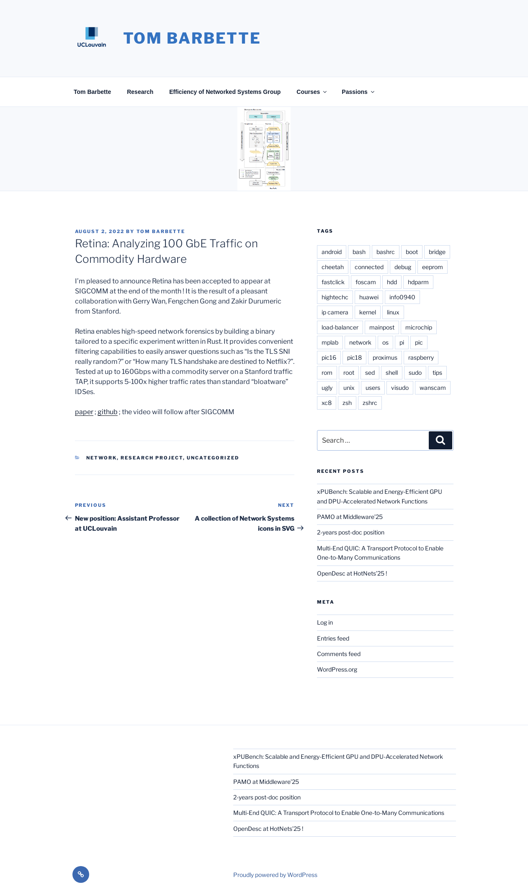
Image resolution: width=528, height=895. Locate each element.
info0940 (402, 297)
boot (412, 251)
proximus (385, 357)
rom (327, 372)
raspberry (421, 357)
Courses (312, 91)
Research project (152, 458)
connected (369, 266)
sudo (415, 372)
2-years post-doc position (350, 532)
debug (402, 266)
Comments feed (339, 653)
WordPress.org (337, 669)
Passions (358, 91)
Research (140, 91)
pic (419, 342)
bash (359, 251)
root (348, 372)
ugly (327, 387)
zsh (347, 402)
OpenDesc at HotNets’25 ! (352, 573)
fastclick (333, 281)
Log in (325, 622)
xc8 (327, 402)
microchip (418, 327)
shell (392, 372)
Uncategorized (213, 458)
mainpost (381, 327)
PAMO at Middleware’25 (350, 516)
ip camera (335, 312)
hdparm (418, 281)
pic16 (329, 357)
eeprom (432, 266)
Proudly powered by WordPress (275, 874)
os (385, 342)
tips (437, 372)
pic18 (354, 357)
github (108, 412)
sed (370, 372)
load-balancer (340, 327)
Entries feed (333, 638)
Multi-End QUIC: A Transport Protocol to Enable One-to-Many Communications (338, 812)
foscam (365, 281)
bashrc (385, 251)
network (360, 342)
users (373, 387)
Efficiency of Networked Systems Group (225, 91)
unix (349, 387)
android (332, 251)
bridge (437, 251)
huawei (369, 297)
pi (401, 342)
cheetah (333, 266)
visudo (400, 387)
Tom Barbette (192, 38)
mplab (330, 342)
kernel (367, 312)
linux (393, 312)
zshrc (370, 402)
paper (84, 412)
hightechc (335, 297)
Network (101, 458)
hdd (392, 281)
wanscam (433, 387)
